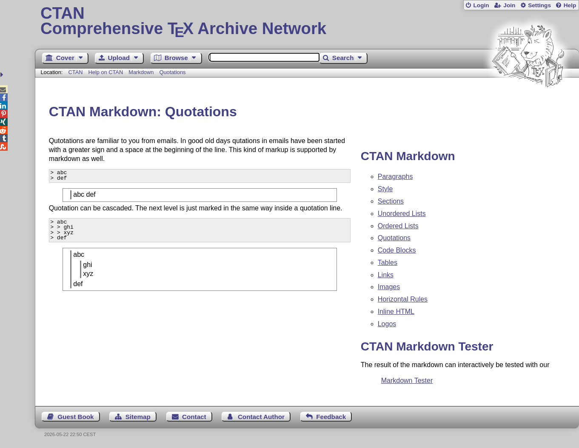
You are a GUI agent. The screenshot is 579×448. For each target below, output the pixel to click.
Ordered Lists (398, 226)
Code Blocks (397, 250)
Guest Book (75, 416)
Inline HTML (396, 311)
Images (389, 286)
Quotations (173, 72)
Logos (387, 323)
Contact (194, 416)
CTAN (75, 72)
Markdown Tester (407, 380)
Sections (391, 201)
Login (481, 5)
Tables (387, 262)
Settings (539, 5)
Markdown (141, 72)
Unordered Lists (402, 213)
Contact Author (261, 416)
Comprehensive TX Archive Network (306, 21)
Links (386, 275)
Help (570, 5)
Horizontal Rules (403, 299)
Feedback (331, 416)
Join (509, 5)
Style (385, 188)
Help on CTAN (105, 72)
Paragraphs (395, 176)
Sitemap (138, 416)
